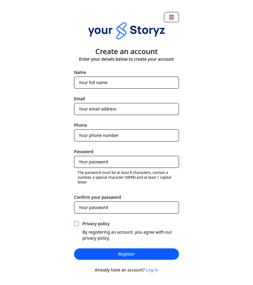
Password (83, 151)
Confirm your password (97, 197)
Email (79, 99)
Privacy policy (96, 223)
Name (80, 72)
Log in (152, 270)
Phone (80, 125)
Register (126, 254)
